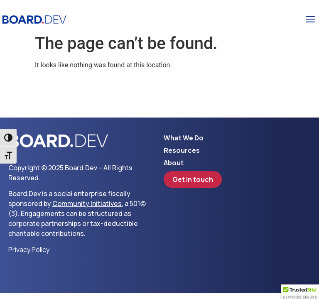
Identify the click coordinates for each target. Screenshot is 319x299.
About (174, 163)
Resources (182, 150)
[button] (310, 19)
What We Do (184, 138)
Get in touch (192, 179)
